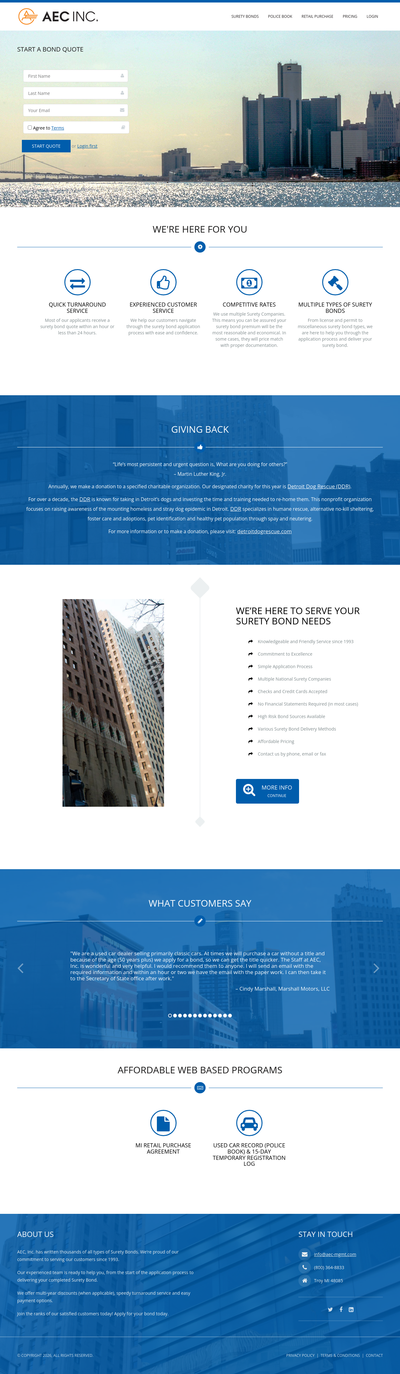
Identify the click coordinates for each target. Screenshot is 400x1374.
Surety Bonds (244, 16)
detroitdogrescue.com (264, 531)
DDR (84, 499)
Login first (87, 146)
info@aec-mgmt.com (335, 1254)
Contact (374, 1355)
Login (372, 16)
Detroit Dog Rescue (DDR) (319, 486)
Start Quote (46, 146)
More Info (264, 790)
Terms (57, 128)
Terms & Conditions (340, 1355)
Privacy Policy (300, 1355)
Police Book (280, 16)
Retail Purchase (317, 16)
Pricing (350, 16)
